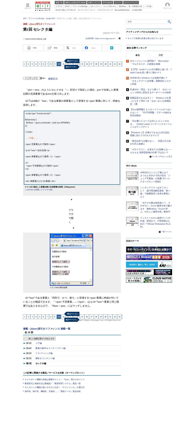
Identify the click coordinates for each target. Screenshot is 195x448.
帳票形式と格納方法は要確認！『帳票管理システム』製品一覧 (53, 383)
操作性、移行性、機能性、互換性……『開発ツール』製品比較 (53, 391)
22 (115, 64)
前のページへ (72, 61)
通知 (55, 48)
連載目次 (53, 78)
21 (110, 64)
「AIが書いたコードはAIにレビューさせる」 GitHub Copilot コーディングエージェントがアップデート (151, 124)
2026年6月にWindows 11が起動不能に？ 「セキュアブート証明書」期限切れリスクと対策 (150, 81)
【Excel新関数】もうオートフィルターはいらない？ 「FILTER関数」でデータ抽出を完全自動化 (150, 112)
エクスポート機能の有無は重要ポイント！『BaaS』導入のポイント (55, 379)
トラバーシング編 (44, 353)
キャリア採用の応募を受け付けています (145, 38)
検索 (169, 22)
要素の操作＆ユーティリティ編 (50, 348)
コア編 (38, 343)
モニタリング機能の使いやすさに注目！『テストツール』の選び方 (55, 387)
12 (68, 64)
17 (91, 64)
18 (96, 64)
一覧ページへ (166, 232)
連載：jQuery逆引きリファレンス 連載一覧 (47, 328)
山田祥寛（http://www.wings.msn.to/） (101, 38)
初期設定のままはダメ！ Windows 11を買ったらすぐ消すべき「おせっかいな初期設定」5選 (150, 101)
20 (105, 64)
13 (73, 64)
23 (119, 64)
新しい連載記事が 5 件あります (41, 339)
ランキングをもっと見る (162, 157)
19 (101, 64)
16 (87, 64)
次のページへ (71, 67)
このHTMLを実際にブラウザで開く (39, 190)
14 (77, 64)
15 (82, 64)
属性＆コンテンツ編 (45, 358)
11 (63, 64)
